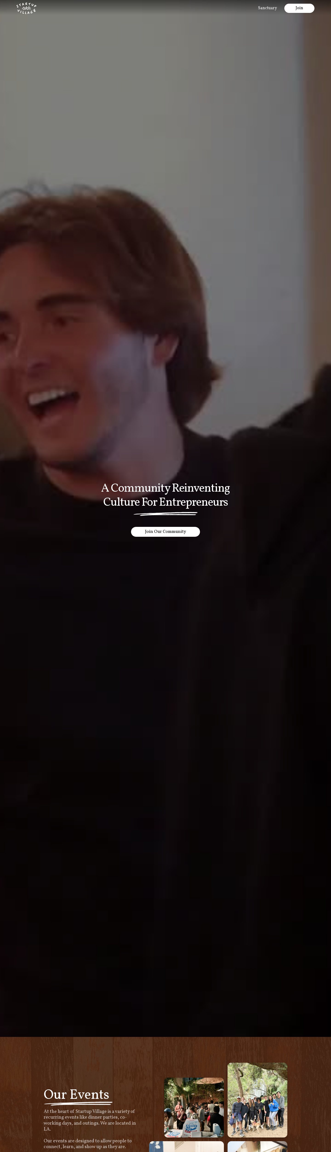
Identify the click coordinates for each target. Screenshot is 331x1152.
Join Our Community (165, 532)
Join (299, 8)
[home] (26, 8)
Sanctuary (267, 8)
